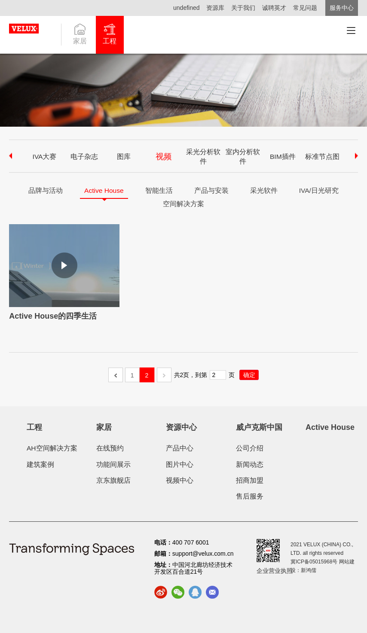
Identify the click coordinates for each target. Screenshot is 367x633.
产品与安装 (212, 190)
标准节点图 (322, 156)
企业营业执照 (275, 570)
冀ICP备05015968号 (314, 562)
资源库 (211, 7)
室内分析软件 (243, 156)
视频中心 (179, 480)
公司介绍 (249, 448)
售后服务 (249, 496)
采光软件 (264, 190)
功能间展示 (113, 464)
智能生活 (159, 190)
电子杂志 (84, 156)
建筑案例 (40, 464)
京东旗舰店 (113, 480)
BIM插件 (283, 156)
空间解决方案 (183, 203)
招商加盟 (249, 480)
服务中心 (342, 7)
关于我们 (241, 7)
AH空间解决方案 (52, 448)
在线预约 (110, 448)
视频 (163, 156)
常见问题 (305, 7)
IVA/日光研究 (319, 190)
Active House (103, 190)
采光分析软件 (203, 156)
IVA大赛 (44, 156)
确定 (249, 374)
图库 (124, 156)
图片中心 (179, 464)
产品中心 (179, 448)
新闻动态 (249, 464)
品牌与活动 (45, 190)
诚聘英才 (273, 7)
